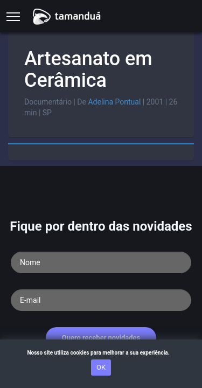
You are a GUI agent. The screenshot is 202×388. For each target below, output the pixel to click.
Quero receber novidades (101, 338)
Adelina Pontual (114, 102)
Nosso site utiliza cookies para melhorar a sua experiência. (101, 353)
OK (101, 367)
